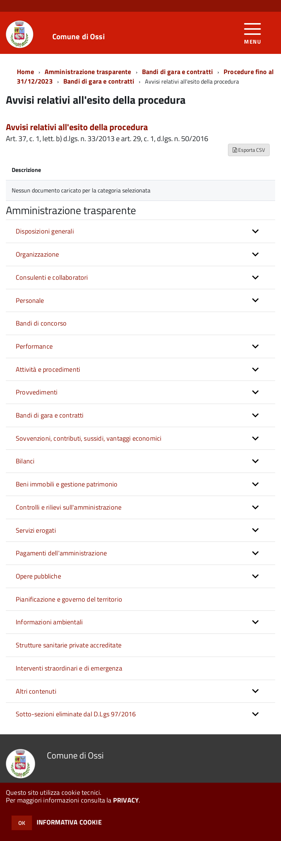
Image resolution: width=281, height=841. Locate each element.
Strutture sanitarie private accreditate (68, 645)
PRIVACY (126, 800)
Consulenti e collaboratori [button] (52, 277)
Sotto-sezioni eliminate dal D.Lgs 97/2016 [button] (76, 714)
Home (25, 72)
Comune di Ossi (78, 36)
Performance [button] (34, 346)
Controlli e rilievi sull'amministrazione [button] (68, 507)
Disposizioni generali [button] (45, 231)
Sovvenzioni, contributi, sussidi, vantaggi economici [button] (88, 438)
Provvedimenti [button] (36, 392)
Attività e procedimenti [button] (48, 369)
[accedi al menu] (252, 33)
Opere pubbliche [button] (38, 576)
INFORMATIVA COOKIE (69, 822)
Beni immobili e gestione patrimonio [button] (66, 484)
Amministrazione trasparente (88, 72)
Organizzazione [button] (37, 254)
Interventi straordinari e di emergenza (69, 668)
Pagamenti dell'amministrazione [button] (61, 553)
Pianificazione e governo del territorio (69, 599)
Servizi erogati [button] (36, 530)
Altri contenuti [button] (36, 691)
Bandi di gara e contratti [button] (50, 415)
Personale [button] (30, 300)
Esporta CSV (249, 150)
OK (21, 823)
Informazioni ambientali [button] (49, 622)
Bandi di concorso (41, 323)
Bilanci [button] (25, 461)
